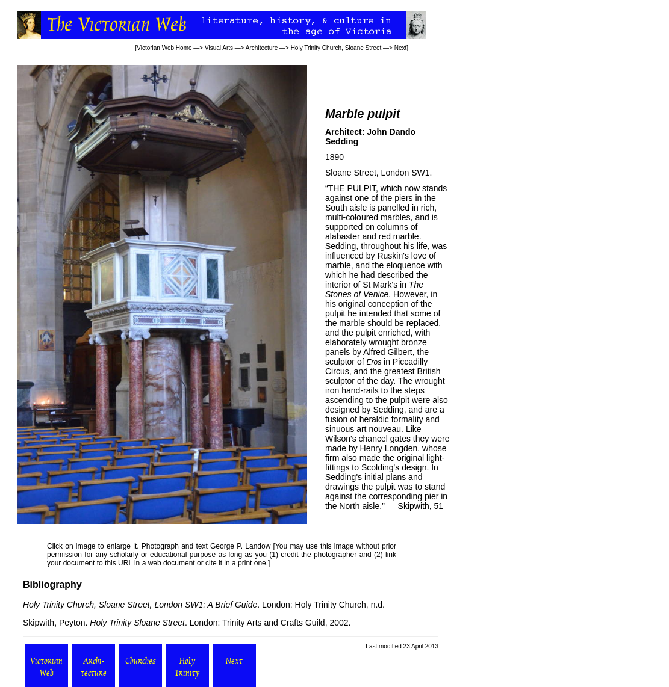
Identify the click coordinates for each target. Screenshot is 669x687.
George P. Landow (240, 546)
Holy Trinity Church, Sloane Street (336, 48)
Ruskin (390, 255)
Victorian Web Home (164, 48)
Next (400, 48)
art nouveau (378, 429)
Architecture (262, 48)
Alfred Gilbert (387, 352)
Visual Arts (219, 48)
